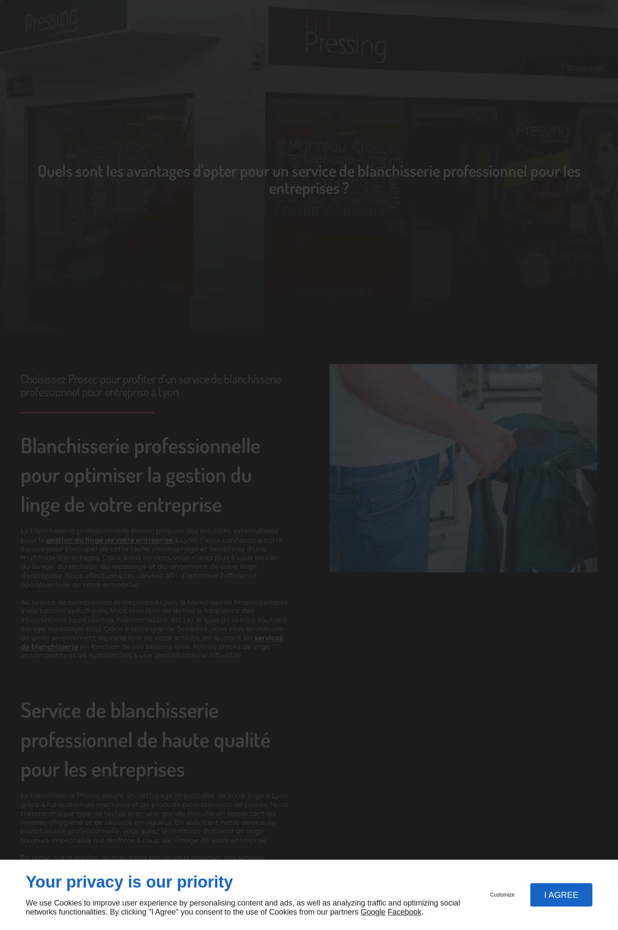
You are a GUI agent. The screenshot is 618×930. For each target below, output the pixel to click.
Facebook (404, 912)
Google (372, 912)
